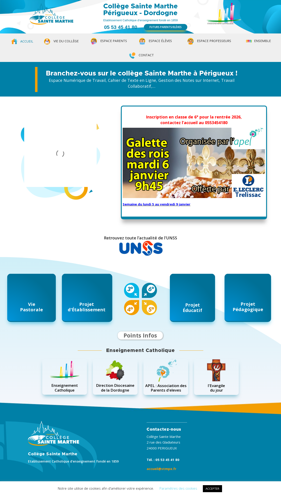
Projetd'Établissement (86, 307)
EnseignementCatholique (64, 387)
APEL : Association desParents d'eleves (166, 388)
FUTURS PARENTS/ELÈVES (166, 27)
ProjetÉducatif (192, 307)
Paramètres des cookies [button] (178, 488)
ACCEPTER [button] (212, 489)
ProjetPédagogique (248, 306)
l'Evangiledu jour (216, 388)
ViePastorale (31, 307)
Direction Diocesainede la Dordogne (115, 387)
